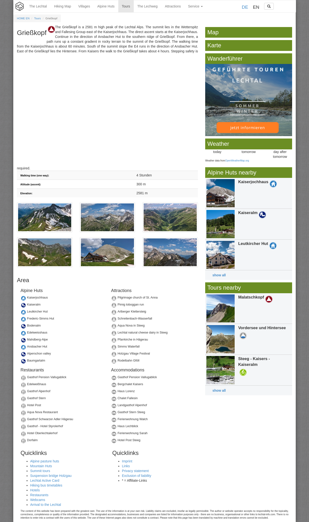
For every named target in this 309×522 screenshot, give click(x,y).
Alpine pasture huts (44, 461)
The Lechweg (147, 6)
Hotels (35, 490)
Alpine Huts (106, 6)
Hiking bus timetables (46, 485)
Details (62, 298)
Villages (84, 6)
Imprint (127, 461)
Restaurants (39, 495)
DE (245, 7)
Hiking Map (62, 6)
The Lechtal (38, 6)
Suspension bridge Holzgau (50, 476)
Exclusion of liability (136, 476)
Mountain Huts (41, 466)
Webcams (37, 500)
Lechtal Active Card (44, 480)
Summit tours (40, 471)
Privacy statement (135, 471)
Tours (126, 6)
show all (219, 275)
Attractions (173, 6)
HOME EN (23, 18)
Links (126, 466)
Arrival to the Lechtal (45, 505)
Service (195, 6)
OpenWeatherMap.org (237, 160)
